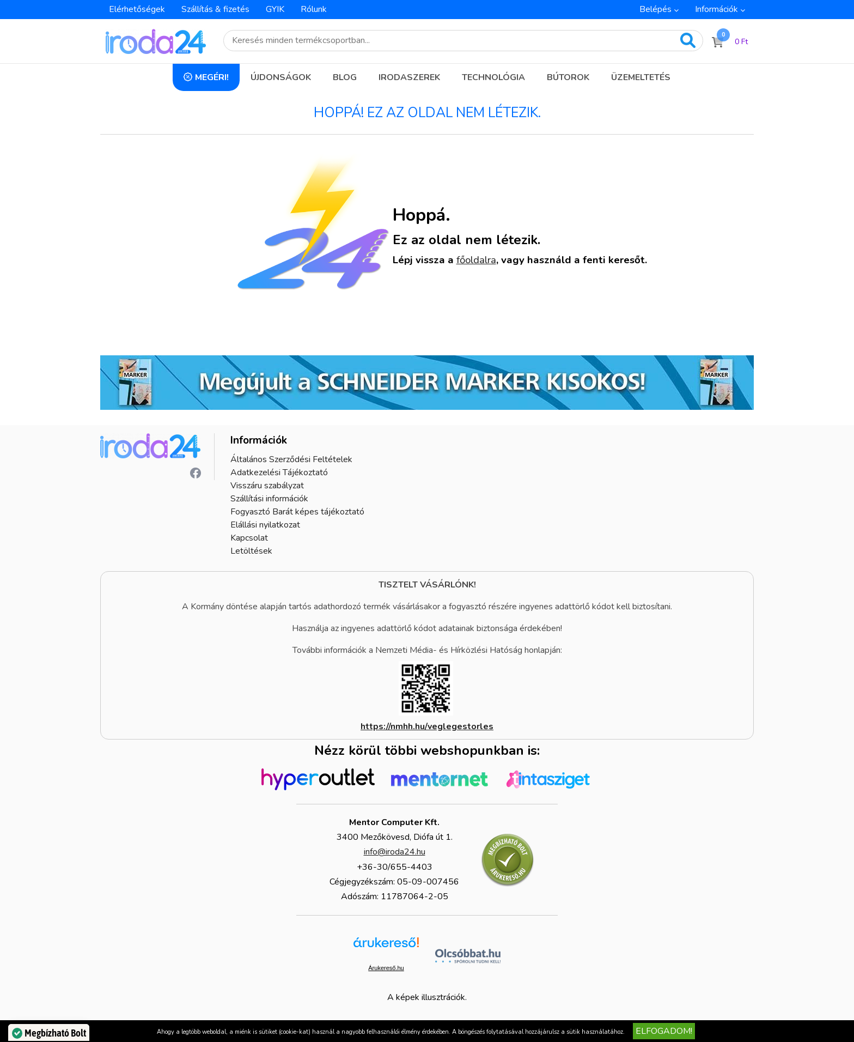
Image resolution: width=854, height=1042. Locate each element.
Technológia (493, 77)
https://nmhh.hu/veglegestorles (427, 726)
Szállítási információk (269, 499)
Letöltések (251, 551)
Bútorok (568, 77)
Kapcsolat (249, 538)
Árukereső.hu (386, 968)
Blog (345, 77)
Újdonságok (281, 77)
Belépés (655, 9)
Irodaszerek (409, 77)
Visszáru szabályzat (267, 486)
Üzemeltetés (640, 77)
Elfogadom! (664, 1031)
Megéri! (212, 77)
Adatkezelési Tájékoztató (279, 472)
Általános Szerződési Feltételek (291, 459)
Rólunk (314, 9)
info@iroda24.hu (394, 852)
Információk (716, 9)
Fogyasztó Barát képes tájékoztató (297, 512)
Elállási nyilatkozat (265, 525)
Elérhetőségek (137, 9)
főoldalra (476, 260)
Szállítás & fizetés (215, 9)
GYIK (275, 9)
